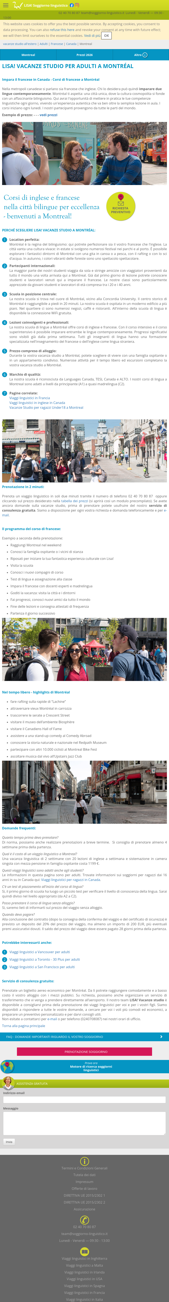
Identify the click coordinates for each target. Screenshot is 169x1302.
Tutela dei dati (84, 1175)
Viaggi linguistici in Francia (29, 398)
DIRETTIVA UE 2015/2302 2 (84, 1202)
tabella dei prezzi (74, 501)
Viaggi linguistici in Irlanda (84, 1272)
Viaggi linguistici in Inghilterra (84, 1258)
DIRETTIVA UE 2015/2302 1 (84, 1195)
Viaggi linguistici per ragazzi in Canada (70, 879)
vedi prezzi (48, 115)
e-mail (52, 1019)
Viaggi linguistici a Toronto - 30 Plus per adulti (44, 959)
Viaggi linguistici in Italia (84, 1299)
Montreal (28, 55)
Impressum (84, 1181)
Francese (57, 44)
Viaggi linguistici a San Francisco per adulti (42, 967)
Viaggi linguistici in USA (84, 1279)
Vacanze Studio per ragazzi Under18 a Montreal (46, 407)
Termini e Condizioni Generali (84, 1168)
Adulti (44, 44)
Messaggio (10, 1108)
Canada (71, 44)
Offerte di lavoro (84, 1188)
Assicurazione (84, 1209)
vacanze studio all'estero (20, 44)
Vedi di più (92, 35)
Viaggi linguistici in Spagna (84, 1285)
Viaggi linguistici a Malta (84, 1265)
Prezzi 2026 (85, 55)
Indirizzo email (14, 1093)
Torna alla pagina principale (23, 1026)
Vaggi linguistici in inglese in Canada (37, 402)
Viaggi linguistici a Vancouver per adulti (39, 952)
